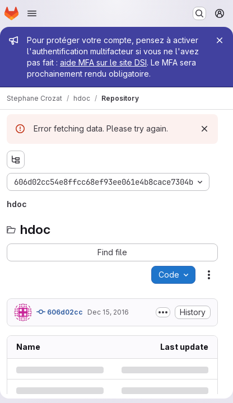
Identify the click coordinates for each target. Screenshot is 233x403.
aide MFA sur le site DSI (103, 62)
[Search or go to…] (199, 13)
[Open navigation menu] (32, 13)
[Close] (219, 40)
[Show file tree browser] (16, 159)
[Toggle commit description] (163, 312)
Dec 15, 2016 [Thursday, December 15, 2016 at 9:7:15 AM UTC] (108, 312)
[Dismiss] (204, 128)
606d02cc (59, 311)
